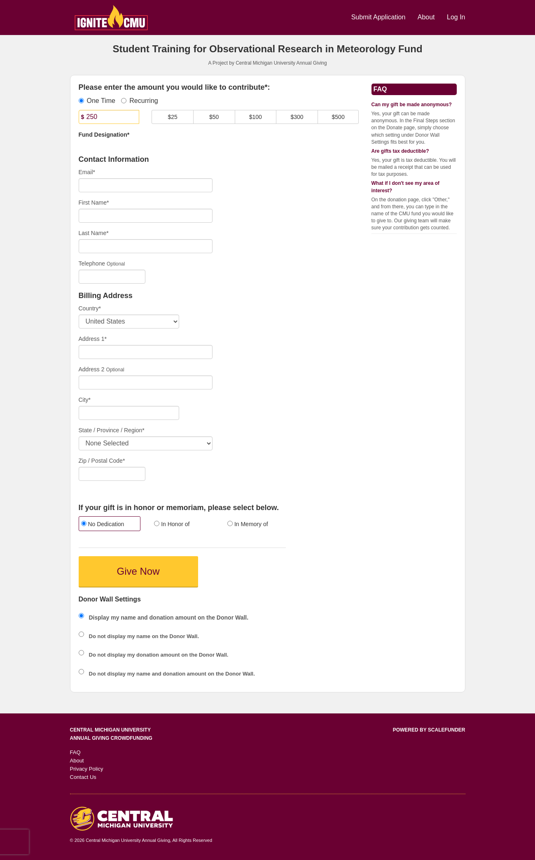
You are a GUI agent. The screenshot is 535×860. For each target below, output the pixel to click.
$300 (296, 117)
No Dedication (102, 524)
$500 (338, 117)
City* (85, 399)
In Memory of (247, 524)
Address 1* (93, 339)
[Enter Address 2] (146, 382)
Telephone (92, 263)
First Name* (94, 202)
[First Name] (146, 216)
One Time (97, 100)
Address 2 (92, 369)
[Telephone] (112, 277)
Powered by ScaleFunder (429, 730)
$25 (172, 117)
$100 (255, 117)
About (427, 17)
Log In (456, 17)
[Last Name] (146, 246)
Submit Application (379, 17)
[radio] (109, 524)
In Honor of (171, 524)
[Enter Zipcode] (112, 474)
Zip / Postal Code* (102, 460)
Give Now (138, 571)
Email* (87, 172)
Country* (90, 308)
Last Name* (94, 233)
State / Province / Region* (112, 430)
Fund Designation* (104, 134)
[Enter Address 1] (146, 352)
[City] (129, 413)
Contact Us (83, 777)
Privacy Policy (86, 769)
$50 (214, 117)
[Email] (146, 185)
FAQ (75, 752)
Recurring (139, 100)
